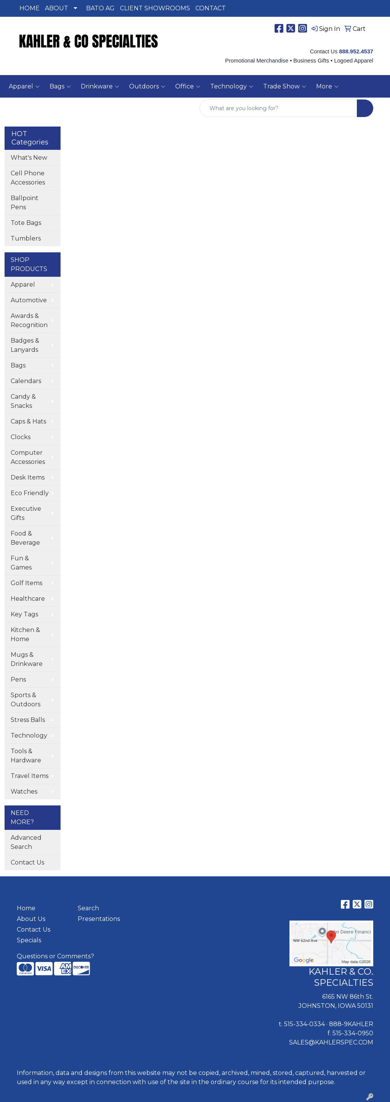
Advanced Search (26, 842)
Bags (18, 365)
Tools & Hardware (26, 755)
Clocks (20, 437)
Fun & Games (21, 563)
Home (26, 908)
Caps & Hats (28, 421)
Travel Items (29, 776)
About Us (31, 918)
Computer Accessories (28, 457)
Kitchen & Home (25, 634)
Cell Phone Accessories (28, 178)
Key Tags (24, 614)
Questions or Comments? (55, 956)
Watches (24, 791)
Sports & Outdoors (25, 699)
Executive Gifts (26, 513)
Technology (29, 735)
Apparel (23, 284)
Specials (29, 940)
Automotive (29, 300)
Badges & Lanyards (25, 345)
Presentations (99, 918)
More (327, 86)
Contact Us (27, 862)
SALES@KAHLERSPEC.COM (331, 1042)
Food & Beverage (25, 538)
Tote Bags (26, 222)
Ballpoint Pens (24, 202)
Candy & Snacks (23, 401)
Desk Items (28, 477)
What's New (29, 157)
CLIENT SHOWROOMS (155, 8)
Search (88, 908)
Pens (18, 679)
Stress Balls (28, 719)
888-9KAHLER (351, 1024)
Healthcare (28, 598)
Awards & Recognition (29, 320)
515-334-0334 (304, 1024)
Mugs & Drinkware (27, 659)
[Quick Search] (278, 108)
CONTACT (210, 8)
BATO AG (100, 8)
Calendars (26, 381)
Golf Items (26, 583)
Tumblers (26, 238)
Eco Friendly (30, 493)
